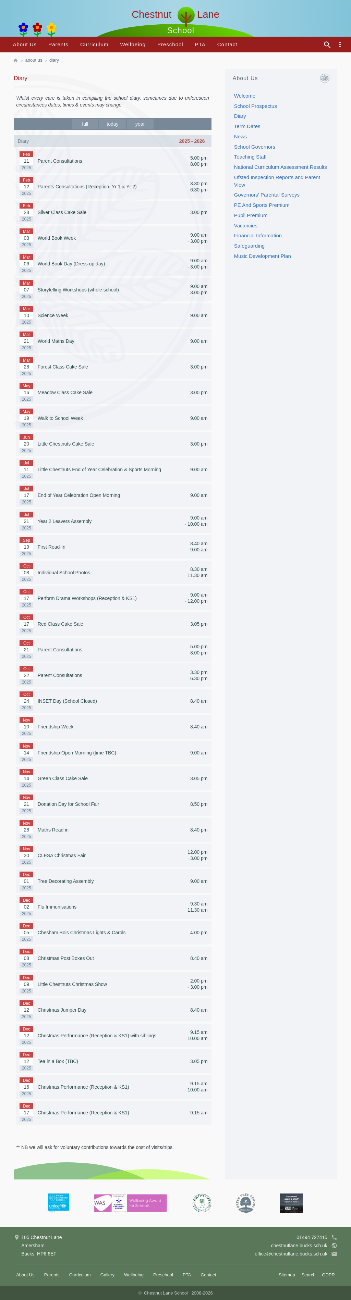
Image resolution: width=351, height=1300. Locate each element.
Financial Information (258, 235)
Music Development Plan (262, 256)
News (240, 136)
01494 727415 (316, 1237)
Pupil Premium (251, 215)
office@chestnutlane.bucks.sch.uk (296, 1254)
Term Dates (247, 126)
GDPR (328, 1274)
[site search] (327, 44)
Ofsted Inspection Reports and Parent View (277, 181)
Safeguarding (249, 246)
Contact (227, 44)
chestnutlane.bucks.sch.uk (304, 1245)
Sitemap (287, 1274)
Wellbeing (133, 44)
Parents (58, 44)
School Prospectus (255, 106)
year (140, 124)
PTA (200, 44)
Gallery (107, 1274)
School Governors (254, 147)
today (112, 124)
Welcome (244, 96)
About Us (25, 44)
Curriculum (94, 44)
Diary (54, 60)
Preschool (170, 44)
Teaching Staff (250, 157)
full (85, 124)
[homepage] (19, 61)
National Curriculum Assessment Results (280, 167)
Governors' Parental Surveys (267, 195)
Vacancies (245, 225)
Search (308, 1274)
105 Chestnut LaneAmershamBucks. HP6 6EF (38, 1245)
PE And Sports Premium (262, 205)
